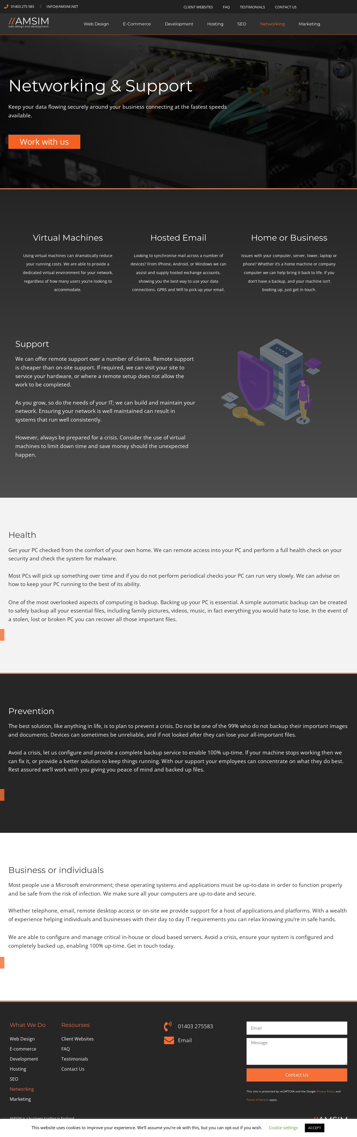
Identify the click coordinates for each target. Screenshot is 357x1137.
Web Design (96, 23)
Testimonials (252, 6)
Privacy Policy (326, 1091)
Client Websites (198, 6)
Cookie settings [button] (283, 1127)
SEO (241, 23)
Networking (272, 23)
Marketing (309, 23)
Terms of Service (258, 1100)
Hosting (215, 23)
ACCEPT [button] (314, 1127)
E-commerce (137, 23)
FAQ (226, 6)
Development (179, 23)
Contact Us (285, 6)
